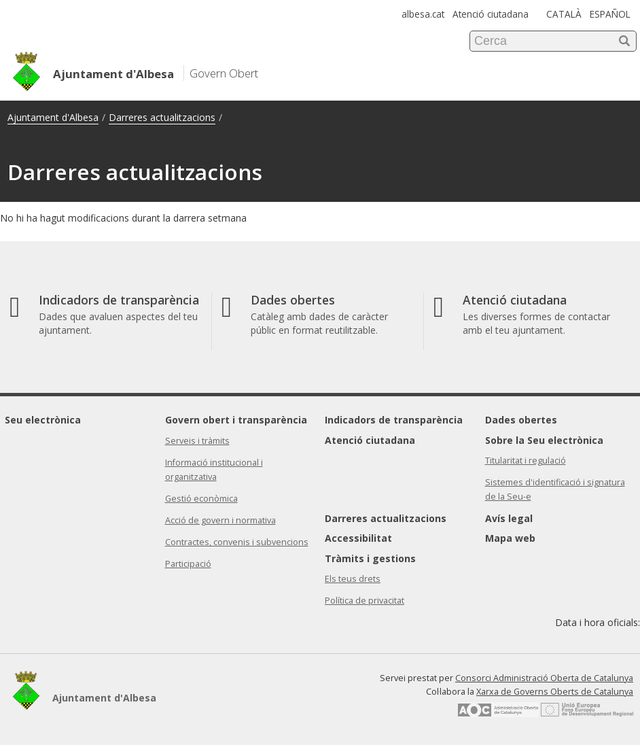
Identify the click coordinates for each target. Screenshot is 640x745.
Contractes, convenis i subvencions (236, 542)
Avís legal (509, 518)
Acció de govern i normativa (220, 520)
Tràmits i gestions (370, 558)
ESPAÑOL (610, 13)
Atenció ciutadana (490, 13)
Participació (188, 564)
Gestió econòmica (201, 498)
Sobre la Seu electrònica (544, 440)
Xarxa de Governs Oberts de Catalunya (554, 691)
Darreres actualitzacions (162, 117)
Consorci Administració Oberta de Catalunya (544, 678)
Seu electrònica (43, 419)
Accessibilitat (358, 538)
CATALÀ (564, 13)
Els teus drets (352, 579)
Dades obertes (521, 419)
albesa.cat (423, 13)
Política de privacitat (364, 600)
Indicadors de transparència (394, 419)
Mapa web (510, 538)
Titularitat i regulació (525, 460)
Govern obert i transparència (236, 419)
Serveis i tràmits (197, 441)
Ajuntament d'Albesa (53, 117)
